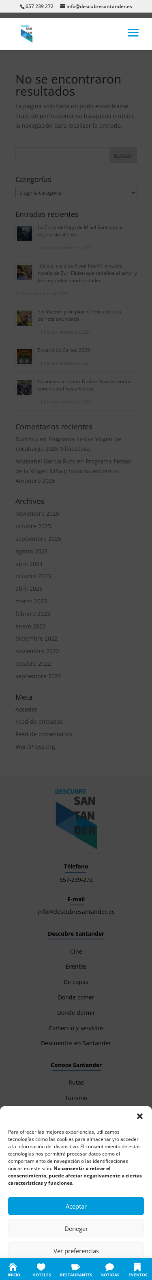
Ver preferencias (76, 1251)
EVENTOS (138, 1275)
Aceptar (76, 1206)
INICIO (14, 1275)
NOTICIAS (110, 1275)
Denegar (76, 1228)
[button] (140, 1116)
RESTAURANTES (76, 1275)
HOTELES (41, 1275)
